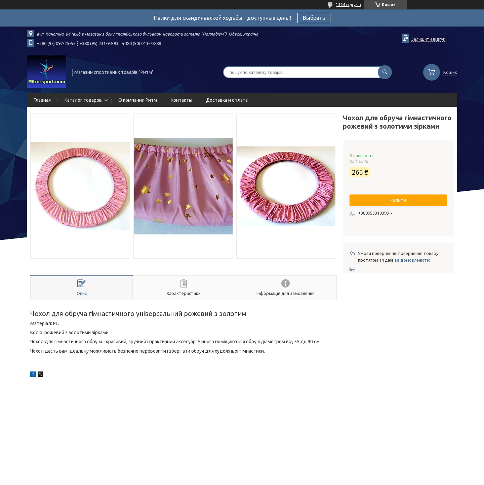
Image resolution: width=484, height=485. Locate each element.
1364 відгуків (348, 4)
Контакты (181, 100)
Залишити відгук (428, 39)
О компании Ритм (137, 100)
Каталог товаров (83, 100)
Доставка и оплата (227, 100)
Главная (42, 100)
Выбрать (314, 18)
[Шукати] (385, 72)
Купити (398, 200)
